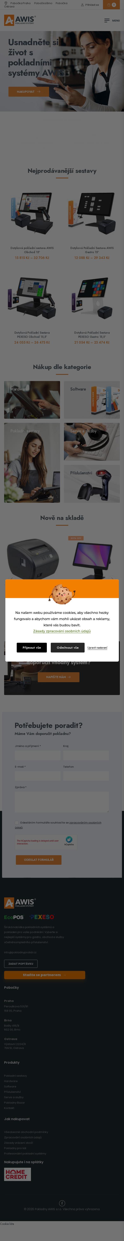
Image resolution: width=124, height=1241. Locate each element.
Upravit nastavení (97, 648)
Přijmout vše (32, 647)
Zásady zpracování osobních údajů (62, 631)
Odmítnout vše (68, 647)
